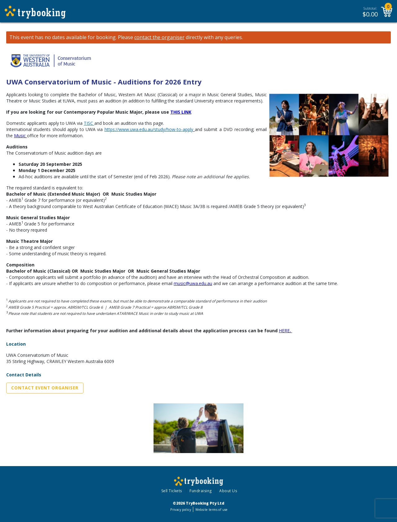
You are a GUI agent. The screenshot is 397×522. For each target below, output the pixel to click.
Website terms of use (211, 509)
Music (20, 135)
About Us (228, 490)
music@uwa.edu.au (193, 283)
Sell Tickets (171, 490)
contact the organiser (159, 37)
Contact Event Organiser (44, 388)
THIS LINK (180, 112)
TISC (88, 123)
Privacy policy (180, 509)
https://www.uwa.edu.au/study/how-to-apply (149, 129)
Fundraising (201, 490)
